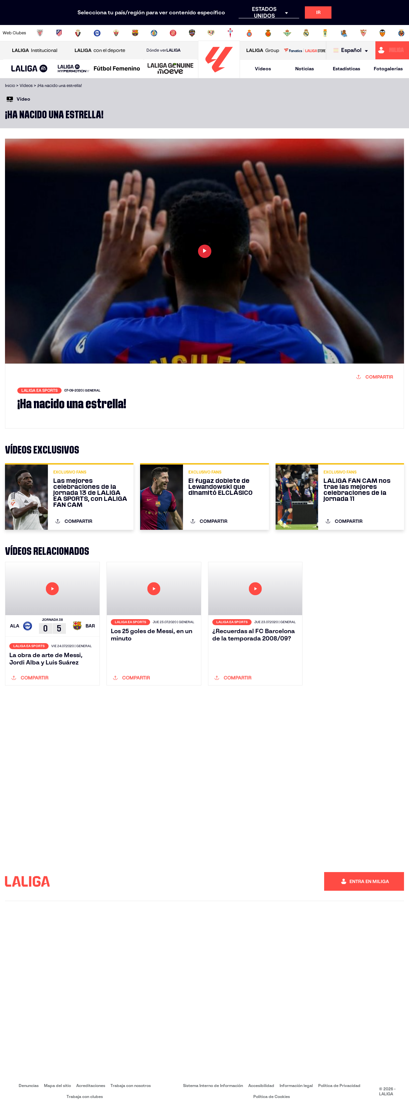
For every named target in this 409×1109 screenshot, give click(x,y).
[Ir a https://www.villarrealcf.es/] (401, 33)
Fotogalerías (388, 68)
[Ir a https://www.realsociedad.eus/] (344, 33)
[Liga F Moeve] (117, 69)
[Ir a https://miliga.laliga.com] (392, 50)
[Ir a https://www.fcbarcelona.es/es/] (135, 33)
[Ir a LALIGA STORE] (305, 50)
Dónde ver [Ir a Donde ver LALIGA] (163, 50)
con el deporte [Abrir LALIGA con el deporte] (100, 50)
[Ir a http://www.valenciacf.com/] (382, 33)
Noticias (304, 68)
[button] (29, 69)
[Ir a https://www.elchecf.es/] (116, 33)
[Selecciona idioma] (352, 50)
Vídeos (263, 68)
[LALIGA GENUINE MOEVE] (170, 69)
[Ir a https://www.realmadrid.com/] (306, 33)
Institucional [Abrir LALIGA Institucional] (34, 50)
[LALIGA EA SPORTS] (29, 69)
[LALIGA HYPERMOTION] (74, 68)
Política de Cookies (271, 1096)
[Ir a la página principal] (219, 75)
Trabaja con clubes (85, 1096)
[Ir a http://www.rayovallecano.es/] (211, 33)
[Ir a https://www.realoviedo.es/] (325, 33)
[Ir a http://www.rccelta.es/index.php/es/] (230, 33)
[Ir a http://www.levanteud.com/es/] (192, 33)
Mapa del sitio (57, 1085)
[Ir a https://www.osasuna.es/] (78, 33)
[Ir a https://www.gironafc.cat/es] (173, 33)
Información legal (296, 1085)
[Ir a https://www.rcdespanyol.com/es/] (249, 33)
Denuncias (29, 1085)
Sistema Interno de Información (213, 1085)
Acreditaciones (90, 1085)
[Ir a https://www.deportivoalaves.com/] (97, 33)
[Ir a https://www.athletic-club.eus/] (40, 33)
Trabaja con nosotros (130, 1085)
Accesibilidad (261, 1085)
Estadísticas (346, 68)
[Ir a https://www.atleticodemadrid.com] (59, 33)
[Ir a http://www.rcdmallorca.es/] (268, 33)
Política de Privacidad (339, 1085)
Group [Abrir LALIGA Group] (262, 50)
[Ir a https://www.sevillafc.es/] (363, 33)
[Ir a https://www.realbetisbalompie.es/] (287, 33)
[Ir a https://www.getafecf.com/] (154, 33)
